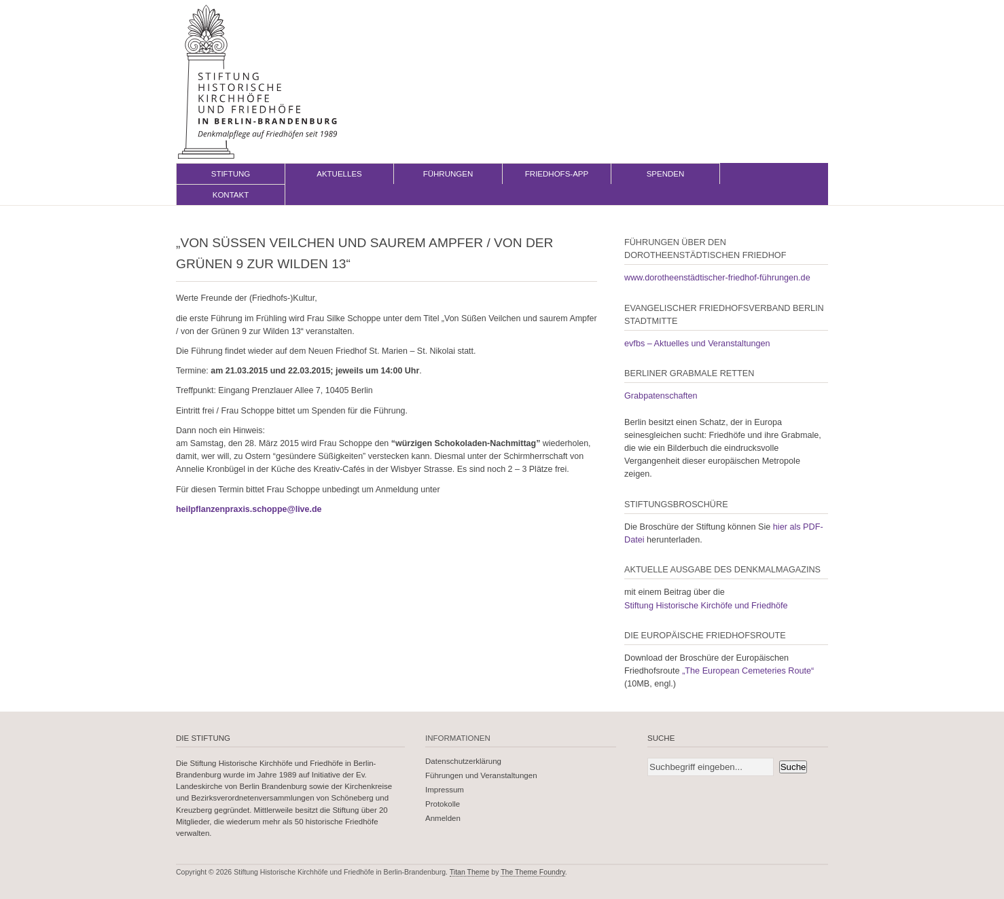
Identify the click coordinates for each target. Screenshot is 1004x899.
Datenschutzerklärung (463, 761)
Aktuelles (339, 174)
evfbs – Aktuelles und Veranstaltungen (697, 343)
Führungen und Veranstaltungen (481, 775)
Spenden (666, 174)
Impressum (444, 790)
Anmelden (443, 818)
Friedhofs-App (556, 174)
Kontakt (231, 195)
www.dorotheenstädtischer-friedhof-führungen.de (717, 277)
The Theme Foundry (533, 872)
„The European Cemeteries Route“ (748, 671)
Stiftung (231, 174)
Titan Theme (470, 872)
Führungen (448, 174)
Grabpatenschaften (661, 396)
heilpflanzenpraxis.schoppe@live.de (249, 509)
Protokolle (442, 804)
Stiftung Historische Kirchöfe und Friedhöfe (706, 605)
